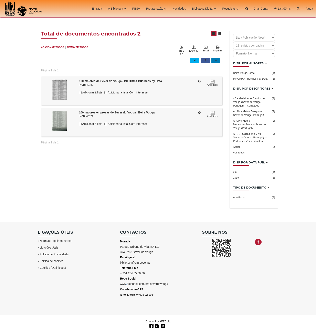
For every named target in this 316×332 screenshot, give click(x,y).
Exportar (193, 48)
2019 (254, 178)
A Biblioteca (117, 8)
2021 (254, 172)
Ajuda (309, 8)
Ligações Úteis (49, 247)
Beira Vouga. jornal (254, 73)
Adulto (254, 147)
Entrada (97, 8)
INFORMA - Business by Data (254, 79)
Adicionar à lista (92, 92)
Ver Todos (239, 152)
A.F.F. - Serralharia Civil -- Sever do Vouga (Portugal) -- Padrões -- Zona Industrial (254, 137)
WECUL (165, 321)
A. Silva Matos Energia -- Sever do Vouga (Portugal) (254, 113)
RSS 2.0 (181, 50)
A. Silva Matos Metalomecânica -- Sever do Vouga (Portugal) (254, 124)
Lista (282, 8)
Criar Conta (261, 8)
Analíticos (254, 197)
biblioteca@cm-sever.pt (135, 262)
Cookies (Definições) (53, 267)
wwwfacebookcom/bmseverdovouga (144, 283)
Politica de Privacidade (54, 254)
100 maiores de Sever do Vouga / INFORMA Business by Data (120, 81)
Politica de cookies (51, 261)
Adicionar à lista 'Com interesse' (127, 92)
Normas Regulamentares (56, 240)
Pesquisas (230, 8)
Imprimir (217, 49)
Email (206, 49)
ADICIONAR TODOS (52, 47)
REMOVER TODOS (77, 47)
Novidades (179, 8)
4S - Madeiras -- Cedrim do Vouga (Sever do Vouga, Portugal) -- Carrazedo (254, 102)
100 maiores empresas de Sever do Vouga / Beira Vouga (117, 112)
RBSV (136, 8)
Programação (156, 8)
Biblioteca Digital (204, 8)
